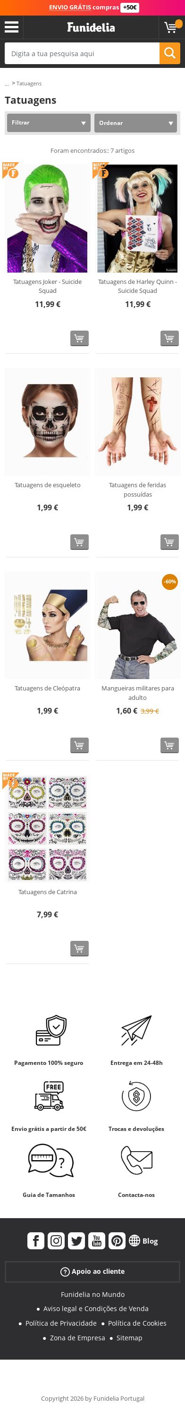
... (7, 83)
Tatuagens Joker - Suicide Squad (47, 286)
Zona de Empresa (77, 1337)
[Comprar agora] (79, 338)
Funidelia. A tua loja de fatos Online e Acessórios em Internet (91, 27)
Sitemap (130, 1337)
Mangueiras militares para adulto (137, 693)
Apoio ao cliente (92, 1271)
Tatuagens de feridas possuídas (137, 489)
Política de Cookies (137, 1323)
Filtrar (20, 122)
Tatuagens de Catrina (47, 892)
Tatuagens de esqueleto (48, 485)
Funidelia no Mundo (93, 1294)
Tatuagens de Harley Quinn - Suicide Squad (137, 286)
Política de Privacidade (61, 1323)
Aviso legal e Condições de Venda (96, 1308)
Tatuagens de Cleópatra (47, 688)
